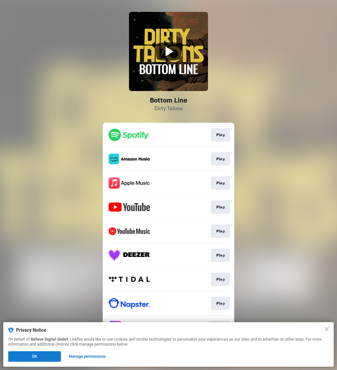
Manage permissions (87, 356)
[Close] (327, 329)
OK (34, 356)
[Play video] (168, 51)
